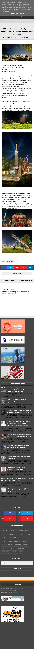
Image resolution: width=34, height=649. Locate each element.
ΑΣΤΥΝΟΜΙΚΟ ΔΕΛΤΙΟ (12, 534)
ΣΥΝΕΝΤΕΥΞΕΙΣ (13, 552)
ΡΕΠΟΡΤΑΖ (5, 552)
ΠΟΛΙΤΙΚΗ (25, 545)
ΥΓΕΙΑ (21, 552)
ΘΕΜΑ (10, 541)
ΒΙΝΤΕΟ (22, 534)
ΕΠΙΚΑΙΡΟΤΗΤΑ (12, 537)
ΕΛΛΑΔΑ (4, 537)
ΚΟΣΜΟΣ (10, 545)
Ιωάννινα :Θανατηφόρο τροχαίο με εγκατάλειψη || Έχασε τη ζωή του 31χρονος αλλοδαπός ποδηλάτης (18, 401)
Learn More (14, 14)
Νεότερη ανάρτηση (8, 280)
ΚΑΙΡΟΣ (4, 545)
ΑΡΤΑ (3, 534)
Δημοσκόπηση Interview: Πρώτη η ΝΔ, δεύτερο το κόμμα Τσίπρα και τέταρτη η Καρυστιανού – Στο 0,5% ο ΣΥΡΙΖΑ (20, 489)
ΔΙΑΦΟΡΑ (28, 534)
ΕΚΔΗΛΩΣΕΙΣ (10, 261)
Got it (22, 14)
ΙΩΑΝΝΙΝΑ (24, 541)
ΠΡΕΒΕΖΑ (13, 548)
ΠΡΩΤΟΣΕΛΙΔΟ (21, 548)
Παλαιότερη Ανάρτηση (25, 280)
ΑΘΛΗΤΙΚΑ (20, 530)
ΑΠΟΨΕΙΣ (27, 530)
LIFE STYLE (5, 530)
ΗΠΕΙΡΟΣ (4, 541)
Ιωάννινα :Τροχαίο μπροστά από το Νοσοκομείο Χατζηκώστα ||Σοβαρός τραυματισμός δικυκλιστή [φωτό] (16, 389)
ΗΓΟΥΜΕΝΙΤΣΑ (22, 537)
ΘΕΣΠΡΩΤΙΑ (17, 541)
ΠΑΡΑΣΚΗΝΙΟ (18, 545)
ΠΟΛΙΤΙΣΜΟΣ (5, 548)
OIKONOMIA (13, 530)
